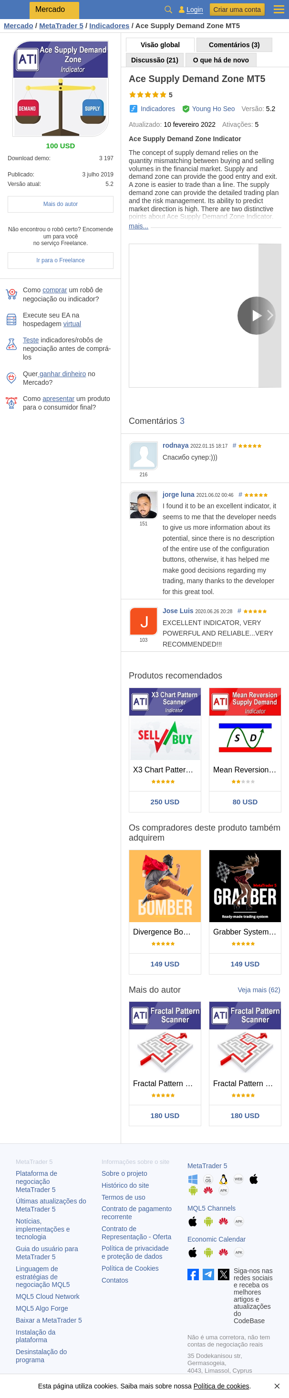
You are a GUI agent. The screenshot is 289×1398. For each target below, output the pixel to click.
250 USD (165, 802)
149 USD (165, 964)
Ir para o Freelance (60, 260)
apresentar (58, 398)
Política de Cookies (130, 1268)
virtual (72, 324)
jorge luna (179, 494)
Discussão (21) (154, 60)
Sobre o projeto (124, 1173)
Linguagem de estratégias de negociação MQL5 (43, 1277)
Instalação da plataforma (35, 1336)
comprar (54, 290)
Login (194, 9)
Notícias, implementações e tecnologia (43, 1229)
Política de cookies (221, 1386)
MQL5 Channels (211, 1208)
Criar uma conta (237, 9)
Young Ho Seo (213, 109)
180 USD (165, 1115)
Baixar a (49, 1320)
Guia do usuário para (47, 1253)
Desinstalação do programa (41, 1356)
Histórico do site (125, 1185)
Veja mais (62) (259, 990)
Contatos (115, 1280)
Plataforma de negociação (36, 1181)
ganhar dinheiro (62, 374)
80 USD (245, 802)
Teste (31, 340)
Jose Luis (178, 611)
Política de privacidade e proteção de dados (135, 1252)
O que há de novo (221, 60)
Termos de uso (123, 1197)
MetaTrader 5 (207, 1166)
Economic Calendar (216, 1239)
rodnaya (175, 445)
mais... (138, 226)
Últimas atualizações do (51, 1205)
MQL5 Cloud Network (48, 1296)
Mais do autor (60, 204)
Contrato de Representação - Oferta (136, 1233)
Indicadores (158, 109)
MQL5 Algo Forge (42, 1308)
